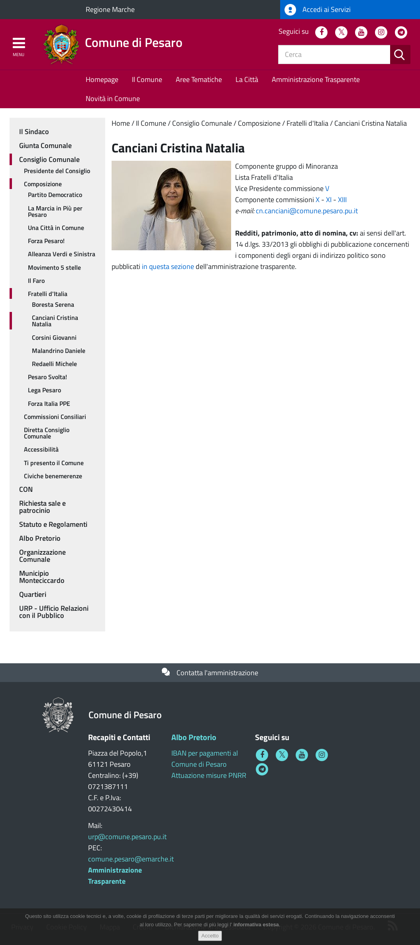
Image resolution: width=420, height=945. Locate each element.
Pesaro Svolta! (47, 377)
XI (329, 199)
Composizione (259, 123)
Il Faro (36, 280)
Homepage (102, 79)
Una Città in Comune (56, 227)
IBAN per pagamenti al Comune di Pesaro (204, 759)
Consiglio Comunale (202, 123)
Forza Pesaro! (46, 241)
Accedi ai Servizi (318, 10)
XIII (342, 199)
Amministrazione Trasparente (316, 79)
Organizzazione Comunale (42, 556)
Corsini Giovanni (54, 337)
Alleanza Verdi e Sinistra (61, 254)
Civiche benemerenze (53, 476)
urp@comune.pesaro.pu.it (127, 836)
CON (26, 489)
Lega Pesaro (44, 390)
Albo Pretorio (40, 538)
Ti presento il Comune (54, 463)
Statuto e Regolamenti (53, 524)
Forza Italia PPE (49, 403)
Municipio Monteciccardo (42, 577)
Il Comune (147, 79)
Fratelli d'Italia (307, 123)
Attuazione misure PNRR (208, 775)
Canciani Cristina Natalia (370, 123)
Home (121, 123)
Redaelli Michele (54, 363)
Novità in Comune (113, 98)
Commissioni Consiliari (55, 416)
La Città (247, 79)
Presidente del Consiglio (57, 170)
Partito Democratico (55, 194)
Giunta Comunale (45, 145)
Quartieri (32, 594)
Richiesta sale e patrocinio (42, 507)
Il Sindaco (34, 131)
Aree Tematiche (199, 79)
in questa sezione (168, 266)
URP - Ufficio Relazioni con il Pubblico (53, 612)
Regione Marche (110, 9)
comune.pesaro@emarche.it (131, 858)
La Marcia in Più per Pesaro (55, 211)
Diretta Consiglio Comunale (46, 433)
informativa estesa (256, 926)
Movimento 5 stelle (54, 267)
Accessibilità (41, 449)
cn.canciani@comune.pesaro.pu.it (307, 210)
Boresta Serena (53, 304)
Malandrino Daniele (58, 350)
